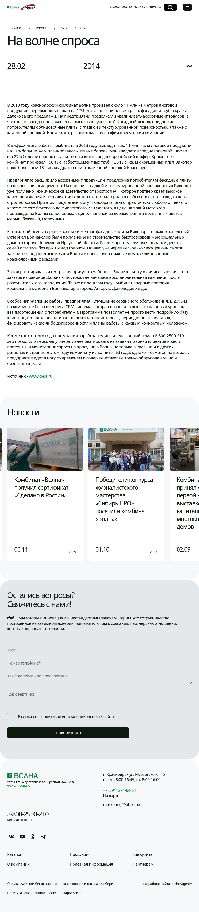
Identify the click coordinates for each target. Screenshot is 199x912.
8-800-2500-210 (121, 7)
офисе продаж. (18, 785)
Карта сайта (72, 892)
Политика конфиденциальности (31, 892)
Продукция (80, 854)
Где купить (142, 854)
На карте (111, 795)
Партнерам (143, 864)
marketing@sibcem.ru (123, 804)
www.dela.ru (41, 376)
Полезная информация (91, 864)
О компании (18, 864)
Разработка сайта (167, 884)
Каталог (14, 854)
